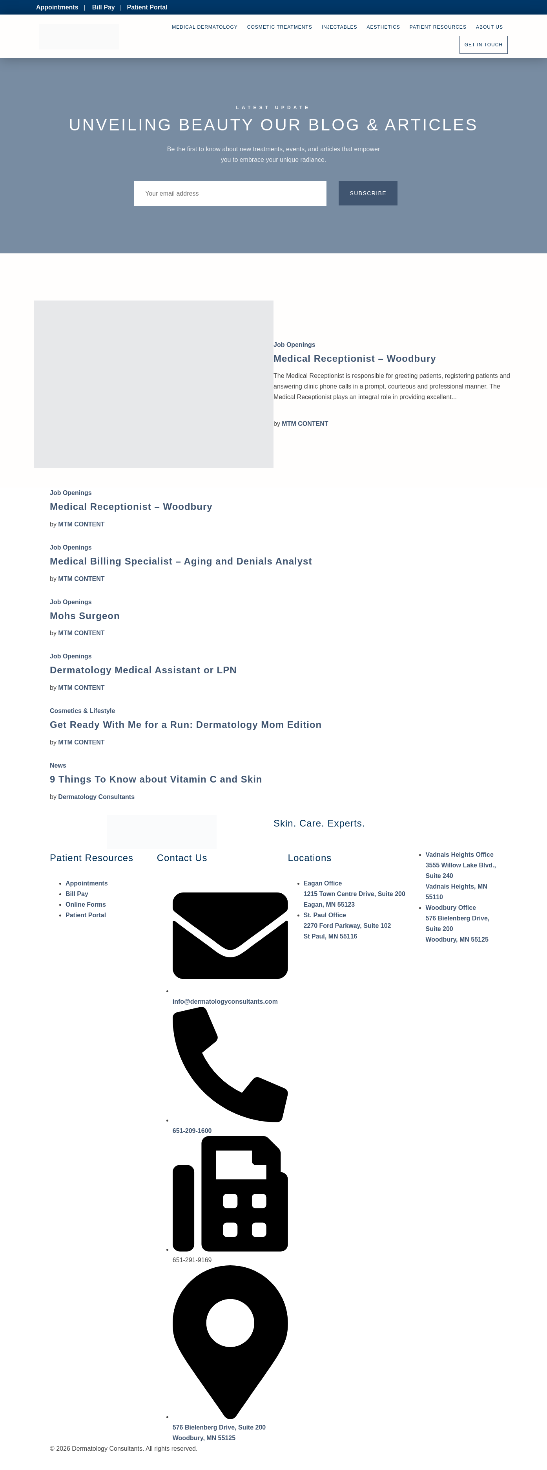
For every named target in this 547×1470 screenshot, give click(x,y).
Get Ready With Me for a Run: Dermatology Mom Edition (186, 724)
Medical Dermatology (204, 27)
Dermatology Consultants (96, 797)
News (58, 765)
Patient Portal (147, 7)
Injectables (339, 27)
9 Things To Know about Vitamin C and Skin (156, 779)
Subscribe (368, 193)
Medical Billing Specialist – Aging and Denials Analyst (181, 561)
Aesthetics (383, 27)
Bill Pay (103, 7)
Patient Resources (438, 27)
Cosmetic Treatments (279, 27)
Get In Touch (484, 45)
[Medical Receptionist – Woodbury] (154, 384)
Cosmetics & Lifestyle (82, 711)
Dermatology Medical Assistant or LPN (143, 670)
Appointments (57, 7)
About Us (489, 27)
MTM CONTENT (305, 423)
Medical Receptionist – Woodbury (355, 358)
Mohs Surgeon (85, 615)
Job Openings (294, 344)
